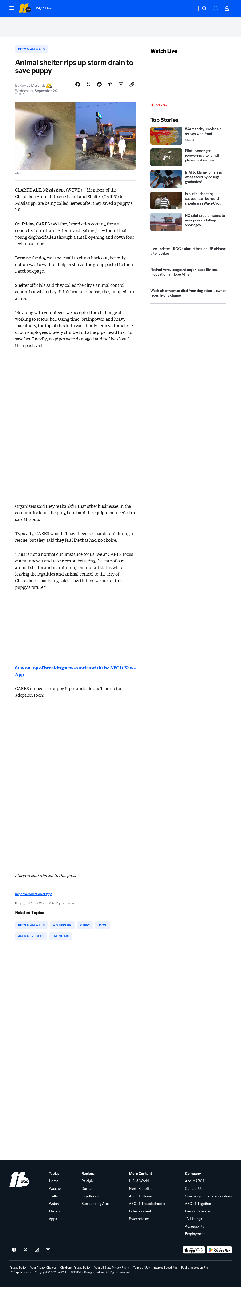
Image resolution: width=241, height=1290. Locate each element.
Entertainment (140, 1214)
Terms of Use (141, 1270)
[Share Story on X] (88, 86)
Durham (87, 1192)
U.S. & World (139, 1184)
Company (193, 1177)
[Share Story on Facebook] (78, 86)
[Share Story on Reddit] (99, 86)
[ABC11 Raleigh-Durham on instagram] (36, 1253)
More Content (140, 1177)
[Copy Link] (132, 86)
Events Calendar (197, 1214)
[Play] (188, 80)
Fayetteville (90, 1199)
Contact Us (193, 1192)
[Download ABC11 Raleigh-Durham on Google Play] (219, 1253)
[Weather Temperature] (189, 8)
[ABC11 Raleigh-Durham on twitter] (25, 1253)
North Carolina (141, 1192)
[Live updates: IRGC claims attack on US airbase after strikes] (188, 252)
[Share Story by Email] (121, 86)
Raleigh (87, 1184)
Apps (53, 1222)
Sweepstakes (139, 1222)
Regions (88, 1177)
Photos (54, 1214)
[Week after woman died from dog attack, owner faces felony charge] (188, 296)
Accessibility (194, 1229)
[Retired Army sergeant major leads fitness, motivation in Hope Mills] (188, 275)
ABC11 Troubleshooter (147, 1207)
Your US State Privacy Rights (112, 1270)
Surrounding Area (95, 1207)
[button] (12, 8)
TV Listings (193, 1222)
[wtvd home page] (19, 1182)
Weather (55, 1192)
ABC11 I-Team (140, 1199)
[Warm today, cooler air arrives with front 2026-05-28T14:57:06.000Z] (188, 137)
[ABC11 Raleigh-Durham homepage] (25, 8)
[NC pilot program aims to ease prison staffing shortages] (188, 224)
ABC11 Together (198, 1207)
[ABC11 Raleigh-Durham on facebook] (14, 1253)
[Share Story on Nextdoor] (110, 86)
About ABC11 (196, 1184)
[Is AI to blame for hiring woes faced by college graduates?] (188, 180)
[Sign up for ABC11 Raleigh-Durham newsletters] (48, 1253)
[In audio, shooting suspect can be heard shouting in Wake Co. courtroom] (188, 202)
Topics (54, 1177)
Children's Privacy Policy (75, 1270)
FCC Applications (20, 1275)
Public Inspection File (194, 1270)
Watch (54, 1207)
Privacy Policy (18, 1270)
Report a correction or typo (33, 896)
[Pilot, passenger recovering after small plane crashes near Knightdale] (188, 159)
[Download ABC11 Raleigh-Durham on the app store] (194, 1253)
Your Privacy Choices (43, 1270)
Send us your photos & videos (208, 1199)
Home (53, 1184)
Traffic (54, 1199)
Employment (195, 1237)
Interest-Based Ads (165, 1270)
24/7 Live (44, 8)
